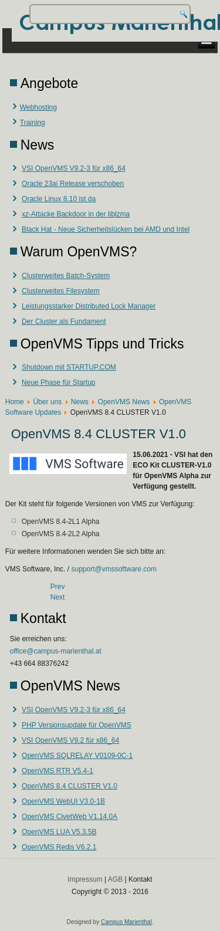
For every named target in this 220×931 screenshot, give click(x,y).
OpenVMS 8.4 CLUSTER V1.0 (69, 786)
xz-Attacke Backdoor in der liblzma (76, 214)
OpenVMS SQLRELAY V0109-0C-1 (77, 755)
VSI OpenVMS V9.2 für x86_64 (70, 740)
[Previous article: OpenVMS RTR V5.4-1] (57, 587)
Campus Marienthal (126, 922)
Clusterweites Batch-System (66, 276)
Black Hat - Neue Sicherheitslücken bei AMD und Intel (105, 229)
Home (14, 402)
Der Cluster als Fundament (64, 321)
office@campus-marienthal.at (55, 651)
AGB (115, 879)
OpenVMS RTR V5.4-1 (57, 771)
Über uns (47, 402)
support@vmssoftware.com (114, 569)
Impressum (84, 879)
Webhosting (38, 107)
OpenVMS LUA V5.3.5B (59, 832)
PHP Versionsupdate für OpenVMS (76, 725)
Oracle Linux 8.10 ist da (59, 199)
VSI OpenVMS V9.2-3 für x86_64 (74, 168)
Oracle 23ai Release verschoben (73, 184)
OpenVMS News (124, 402)
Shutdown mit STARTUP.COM (69, 367)
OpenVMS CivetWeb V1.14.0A (69, 816)
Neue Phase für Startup (58, 382)
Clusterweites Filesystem (61, 291)
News (80, 402)
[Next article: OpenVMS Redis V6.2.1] (57, 597)
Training (32, 123)
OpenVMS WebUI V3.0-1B (63, 801)
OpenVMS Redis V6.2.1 (59, 847)
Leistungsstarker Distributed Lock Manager (88, 306)
